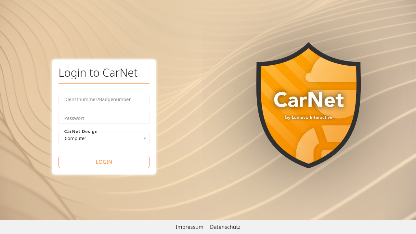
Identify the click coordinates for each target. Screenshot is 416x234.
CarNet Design (81, 131)
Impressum (189, 226)
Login (104, 161)
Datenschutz (225, 226)
